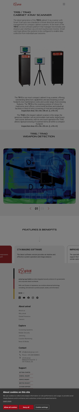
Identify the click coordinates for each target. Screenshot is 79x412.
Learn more (7, 401)
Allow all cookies (10, 407)
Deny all (26, 407)
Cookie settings (42, 407)
